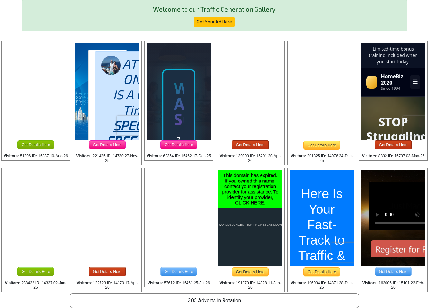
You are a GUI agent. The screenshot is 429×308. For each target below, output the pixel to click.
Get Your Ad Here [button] (214, 21)
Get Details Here (36, 145)
